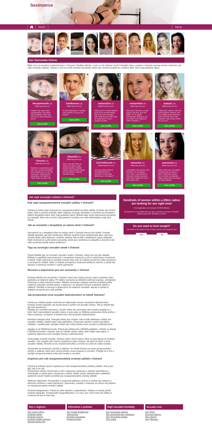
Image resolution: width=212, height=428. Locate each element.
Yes (141, 235)
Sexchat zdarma (153, 414)
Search (41, 27)
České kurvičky (74, 419)
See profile (42, 124)
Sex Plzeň (150, 412)
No (162, 235)
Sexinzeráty (72, 414)
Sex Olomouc (151, 419)
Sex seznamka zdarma (117, 412)
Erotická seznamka (76, 417)
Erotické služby (35, 414)
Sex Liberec (151, 417)
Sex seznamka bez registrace (120, 414)
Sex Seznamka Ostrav (116, 417)
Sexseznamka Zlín (36, 422)
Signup (178, 27)
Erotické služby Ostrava (39, 419)
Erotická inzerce (35, 417)
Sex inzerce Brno (36, 412)
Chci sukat (111, 419)
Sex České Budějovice (77, 412)
